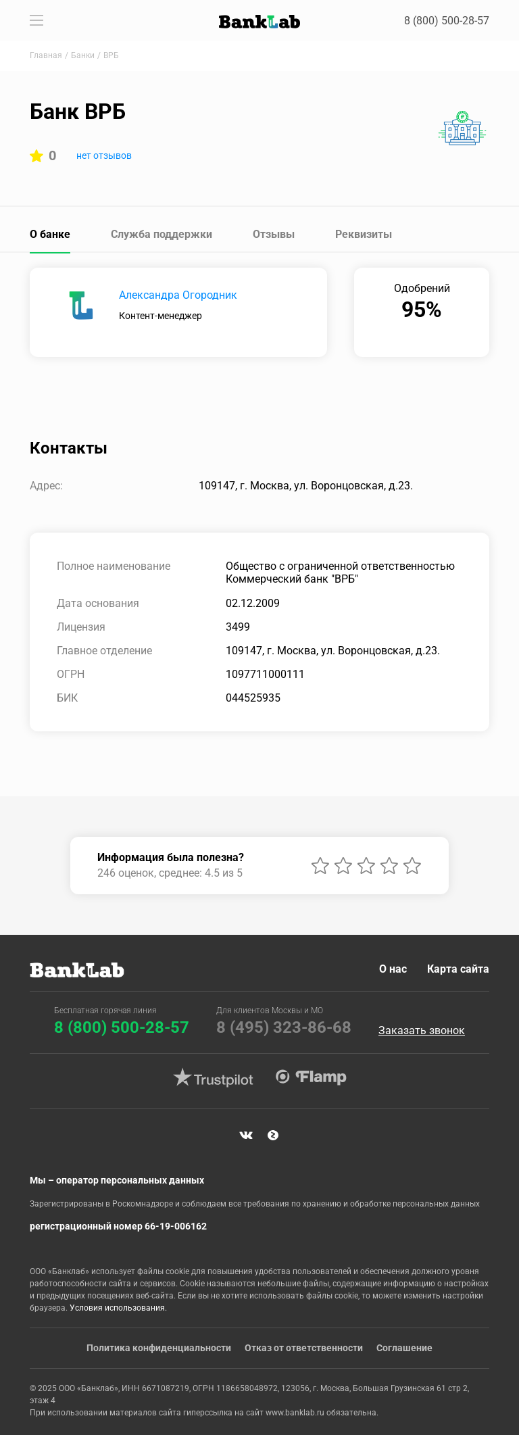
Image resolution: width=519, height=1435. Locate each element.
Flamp (310, 1077)
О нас (393, 969)
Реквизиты (363, 234)
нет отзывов (104, 155)
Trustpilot (213, 1077)
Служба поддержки (161, 234)
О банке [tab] (50, 234)
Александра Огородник (178, 295)
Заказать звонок (421, 1030)
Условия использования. (118, 1308)
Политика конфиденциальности (158, 1347)
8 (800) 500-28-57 (446, 20)
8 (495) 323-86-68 (283, 1027)
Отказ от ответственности (304, 1347)
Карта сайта (458, 969)
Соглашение (404, 1347)
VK (246, 1135)
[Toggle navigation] (36, 20)
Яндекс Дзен (273, 1135)
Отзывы (274, 234)
